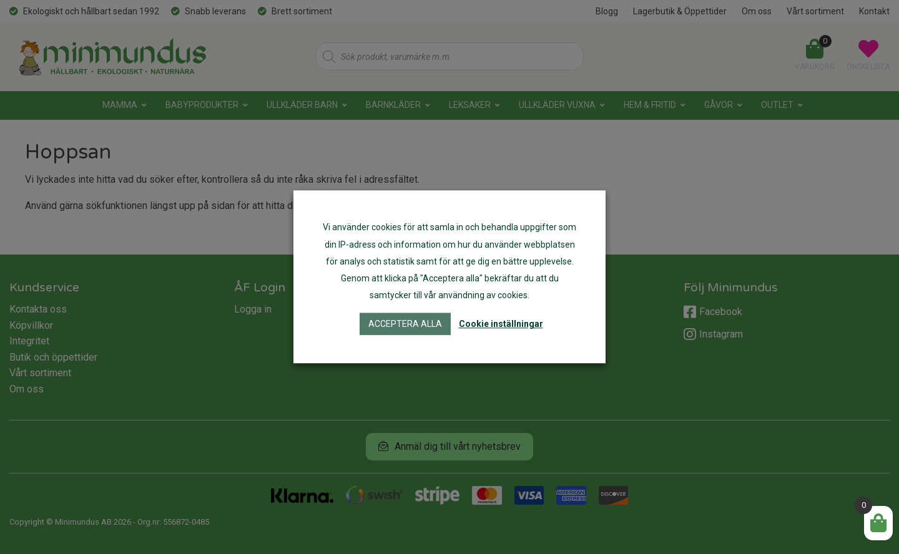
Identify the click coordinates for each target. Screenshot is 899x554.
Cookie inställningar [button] (501, 324)
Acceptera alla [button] (405, 324)
